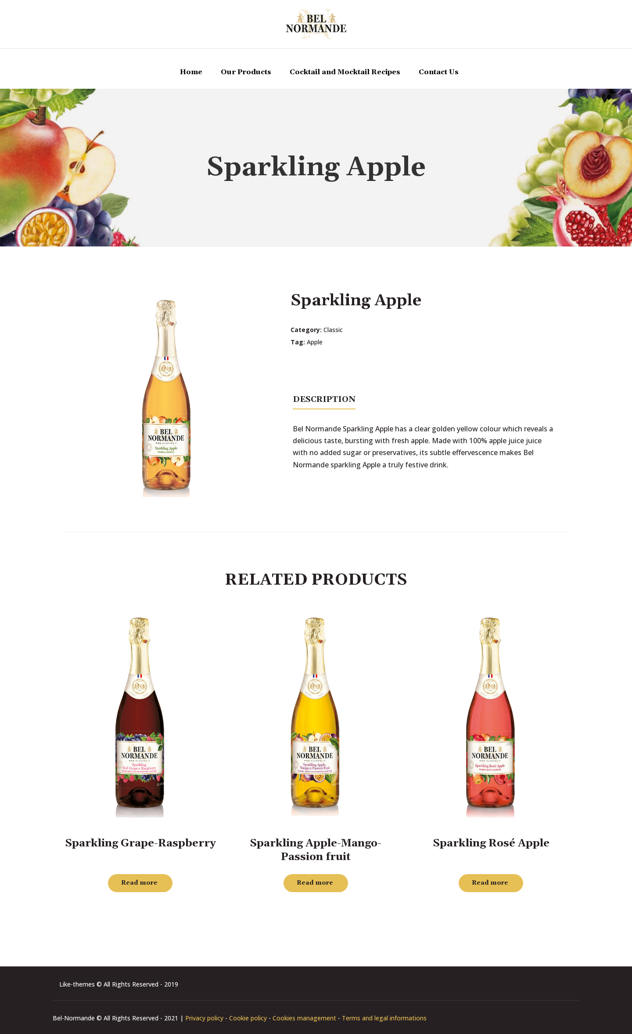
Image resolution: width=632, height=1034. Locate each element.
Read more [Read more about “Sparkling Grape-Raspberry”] (139, 883)
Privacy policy (204, 1018)
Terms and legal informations (384, 1018)
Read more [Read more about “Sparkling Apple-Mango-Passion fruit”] (315, 883)
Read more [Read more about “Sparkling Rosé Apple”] (490, 883)
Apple (315, 342)
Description (324, 399)
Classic (333, 329)
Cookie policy (248, 1018)
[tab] (324, 398)
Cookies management (304, 1018)
